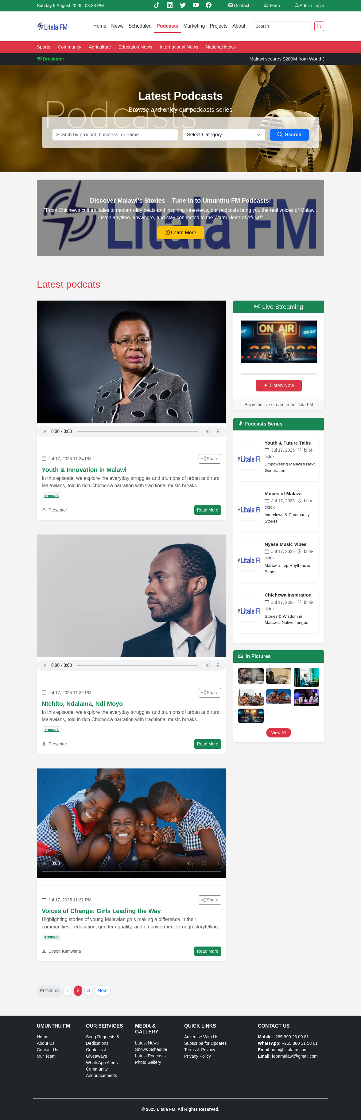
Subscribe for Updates (205, 1043)
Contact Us (47, 1049)
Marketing (194, 26)
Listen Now (278, 385)
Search (289, 134)
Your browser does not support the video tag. (131, 823)
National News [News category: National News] (221, 46)
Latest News (147, 1042)
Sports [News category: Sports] (44, 46)
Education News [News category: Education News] (135, 46)
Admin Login (309, 5)
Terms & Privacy (199, 1049)
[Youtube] (196, 5)
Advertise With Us (201, 1036)
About (238, 26)
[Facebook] (209, 5)
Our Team (46, 1056)
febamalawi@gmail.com (295, 1056)
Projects (218, 26)
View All (278, 732)
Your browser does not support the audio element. (131, 431)
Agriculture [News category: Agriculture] (100, 46)
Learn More (180, 232)
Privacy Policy (197, 1056)
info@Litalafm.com (290, 1049)
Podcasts (167, 26)
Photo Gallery (148, 1062)
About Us (46, 1043)
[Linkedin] (170, 5)
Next (103, 990)
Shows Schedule (151, 1049)
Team (272, 5)
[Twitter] (183, 5)
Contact (238, 5)
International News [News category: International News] (180, 46)
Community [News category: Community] (70, 46)
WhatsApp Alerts (102, 1062)
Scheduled (140, 26)
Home (100, 26)
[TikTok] (157, 5)
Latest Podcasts (150, 1055)
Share (209, 458)
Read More (207, 510)
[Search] (282, 26)
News (117, 26)
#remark (52, 496)
